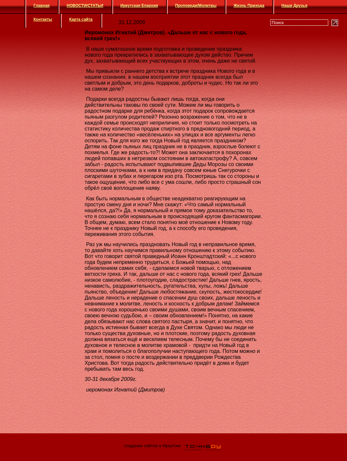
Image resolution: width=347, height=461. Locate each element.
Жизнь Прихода (249, 5)
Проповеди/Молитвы (196, 5)
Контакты (43, 19)
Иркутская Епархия (139, 5)
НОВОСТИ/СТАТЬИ (85, 5)
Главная (42, 5)
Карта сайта (81, 19)
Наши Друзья (294, 5)
